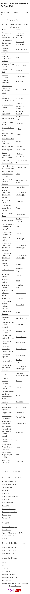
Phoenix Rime (20, 81)
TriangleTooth (20, 417)
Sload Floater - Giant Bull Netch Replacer (7, 407)
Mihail (18, 154)
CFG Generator (7, 487)
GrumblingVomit (21, 318)
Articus (18, 174)
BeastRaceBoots (21, 50)
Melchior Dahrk (21, 65)
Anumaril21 (19, 70)
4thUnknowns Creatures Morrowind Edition (8, 35)
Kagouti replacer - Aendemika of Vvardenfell (8, 227)
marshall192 (20, 239)
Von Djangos (20, 98)
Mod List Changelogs (9, 547)
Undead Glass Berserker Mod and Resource (6, 423)
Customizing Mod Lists (9, 512)
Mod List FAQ (6, 499)
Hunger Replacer (7, 220)
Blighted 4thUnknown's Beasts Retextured (8, 98)
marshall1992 (20, 44)
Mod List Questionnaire (10, 496)
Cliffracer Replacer (8, 118)
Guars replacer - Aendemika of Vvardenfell (7, 208)
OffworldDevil (20, 150)
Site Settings (6, 490)
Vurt (17, 440)
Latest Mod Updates (9, 550)
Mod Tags (5, 506)
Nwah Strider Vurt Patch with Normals (7, 293)
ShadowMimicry (21, 337)
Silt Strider (5, 374)
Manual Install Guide (19, 14)
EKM (17, 160)
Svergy (18, 180)
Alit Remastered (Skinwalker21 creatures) (7, 43)
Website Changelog (8, 574)
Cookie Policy (6, 571)
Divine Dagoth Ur (7, 146)
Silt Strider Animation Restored (5, 381)
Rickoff (18, 281)
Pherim (18, 57)
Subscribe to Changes (9, 527)
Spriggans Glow (7, 413)
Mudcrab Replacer (8, 270)
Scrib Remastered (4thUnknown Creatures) (7, 367)
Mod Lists (5, 493)
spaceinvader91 (21, 214)
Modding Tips (6, 515)
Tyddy (18, 208)
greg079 (18, 395)
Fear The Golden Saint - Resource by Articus (7, 174)
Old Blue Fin (6, 298)
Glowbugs (5, 187)
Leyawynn (19, 123)
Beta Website (6, 580)
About (4, 562)
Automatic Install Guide (6, 14)
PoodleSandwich (21, 167)
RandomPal (19, 402)
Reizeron (19, 381)
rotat (22, 180)
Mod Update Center (8, 553)
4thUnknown (20, 192)
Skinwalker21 (20, 42)
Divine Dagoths (7, 150)
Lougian (18, 233)
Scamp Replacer (7, 361)
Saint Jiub (19, 146)
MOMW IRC (6, 538)
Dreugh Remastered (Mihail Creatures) (7, 155)
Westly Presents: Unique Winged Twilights (7, 455)
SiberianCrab (20, 305)
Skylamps (5, 402)
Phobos (18, 129)
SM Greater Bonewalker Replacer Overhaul (8, 349)
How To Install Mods (9, 509)
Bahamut (19, 37)
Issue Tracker (6, 530)
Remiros (18, 313)
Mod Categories (7, 503)
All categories (15, 27)
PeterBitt (19, 108)
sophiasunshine (21, 293)
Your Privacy (6, 568)
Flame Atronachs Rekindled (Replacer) (7, 181)
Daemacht (19, 325)
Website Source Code (9, 577)
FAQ (27, 12)
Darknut (18, 106)
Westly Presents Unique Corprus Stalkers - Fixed (7, 447)
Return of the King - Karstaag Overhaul (8, 325)
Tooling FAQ (6, 518)
